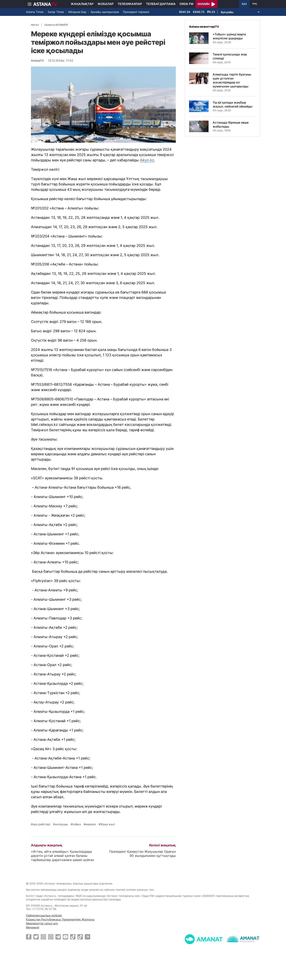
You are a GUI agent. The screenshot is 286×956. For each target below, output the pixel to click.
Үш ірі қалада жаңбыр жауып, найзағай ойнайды (232, 104)
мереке (90, 824)
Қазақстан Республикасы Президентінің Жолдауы (60, 919)
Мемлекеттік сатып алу (42, 923)
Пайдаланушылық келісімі (44, 915)
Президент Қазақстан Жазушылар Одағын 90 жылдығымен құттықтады (142, 853)
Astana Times (34, 12)
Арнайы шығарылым (105, 12)
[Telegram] (58, 937)
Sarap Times (56, 12)
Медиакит (32, 927)
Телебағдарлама (161, 4)
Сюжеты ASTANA (56, 24)
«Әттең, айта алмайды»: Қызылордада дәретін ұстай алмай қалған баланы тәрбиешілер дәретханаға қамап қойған (62, 855)
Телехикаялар (130, 4)
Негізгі (35, 24)
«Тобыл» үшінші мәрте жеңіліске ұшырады (229, 36)
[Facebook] (29, 937)
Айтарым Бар (77, 12)
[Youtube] (65, 937)
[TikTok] (73, 937)
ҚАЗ (244, 4)
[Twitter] (36, 937)
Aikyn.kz (147, 160)
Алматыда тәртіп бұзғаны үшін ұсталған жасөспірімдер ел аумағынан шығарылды (232, 80)
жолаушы (61, 824)
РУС (255, 4)
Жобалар (106, 4)
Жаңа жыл (107, 824)
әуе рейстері (41, 824)
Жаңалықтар (82, 4)
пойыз (76, 824)
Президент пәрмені (136, 12)
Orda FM (186, 4)
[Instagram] (43, 937)
